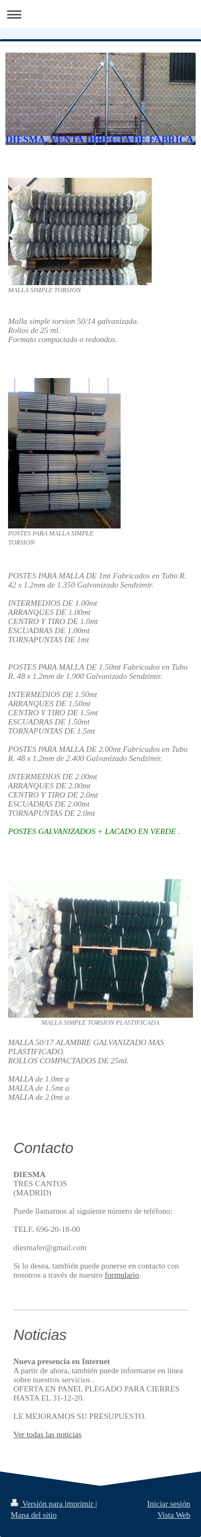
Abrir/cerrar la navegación (100, 14)
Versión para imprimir (53, 1503)
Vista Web (174, 1515)
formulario (122, 1275)
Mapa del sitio (34, 1515)
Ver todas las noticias (47, 1434)
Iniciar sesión (168, 1503)
